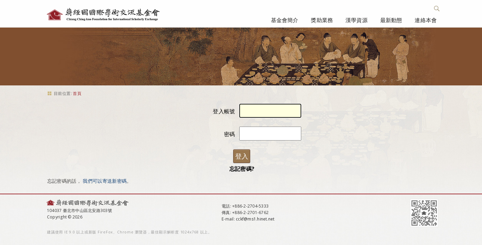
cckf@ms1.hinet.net (255, 219)
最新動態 (391, 20)
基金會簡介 (285, 20)
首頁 (77, 93)
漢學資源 (357, 20)
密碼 (229, 134)
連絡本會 (426, 20)
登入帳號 (224, 111)
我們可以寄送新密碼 (105, 181)
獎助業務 (322, 20)
